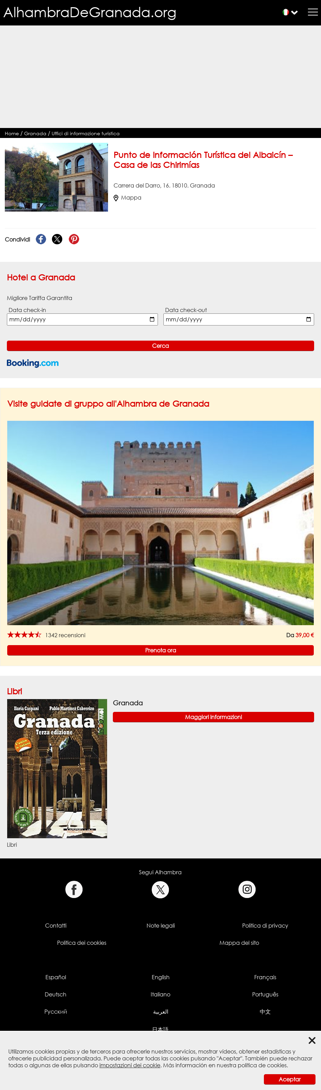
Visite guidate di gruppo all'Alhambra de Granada (108, 403)
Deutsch (55, 994)
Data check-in (27, 310)
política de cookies (262, 1065)
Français (265, 977)
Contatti (55, 925)
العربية (160, 1011)
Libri (14, 691)
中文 (265, 1011)
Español (55, 977)
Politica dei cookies (81, 942)
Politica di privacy (265, 925)
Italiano (160, 994)
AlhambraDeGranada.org (89, 11)
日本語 (160, 1029)
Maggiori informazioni (213, 717)
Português (265, 994)
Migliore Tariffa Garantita (39, 298)
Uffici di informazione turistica (86, 133)
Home (12, 133)
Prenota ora (160, 650)
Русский (55, 1011)
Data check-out (186, 310)
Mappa (127, 197)
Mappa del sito (239, 942)
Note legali (161, 925)
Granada (35, 133)
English (161, 977)
